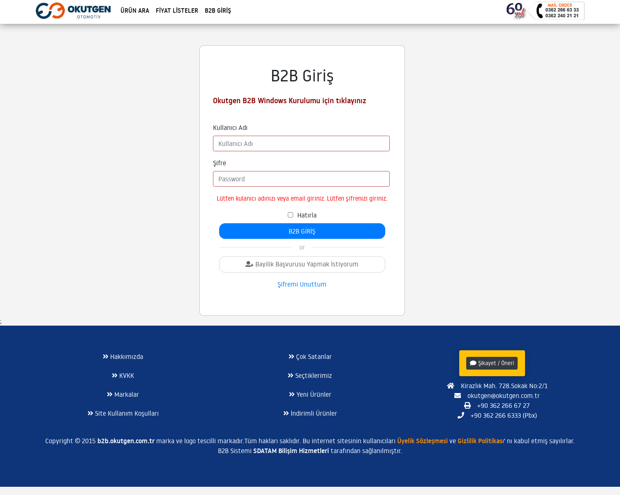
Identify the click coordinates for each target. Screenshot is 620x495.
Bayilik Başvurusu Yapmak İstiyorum (302, 264)
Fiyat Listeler (177, 10)
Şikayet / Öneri (492, 363)
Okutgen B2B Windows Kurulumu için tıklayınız (289, 100)
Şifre (219, 163)
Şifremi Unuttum (302, 284)
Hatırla (307, 215)
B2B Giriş (218, 10)
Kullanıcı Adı (230, 127)
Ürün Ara (134, 10)
